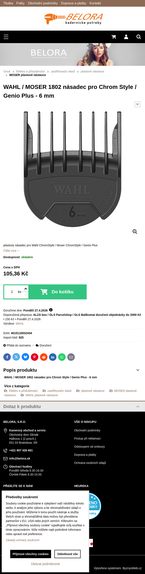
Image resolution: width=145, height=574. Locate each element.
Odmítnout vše (67, 554)
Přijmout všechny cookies (31, 554)
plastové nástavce (93, 390)
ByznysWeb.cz (132, 568)
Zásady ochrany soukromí (22, 540)
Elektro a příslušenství (23, 390)
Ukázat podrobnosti (45, 564)
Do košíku (63, 291)
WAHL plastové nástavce (42, 395)
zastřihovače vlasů (59, 390)
